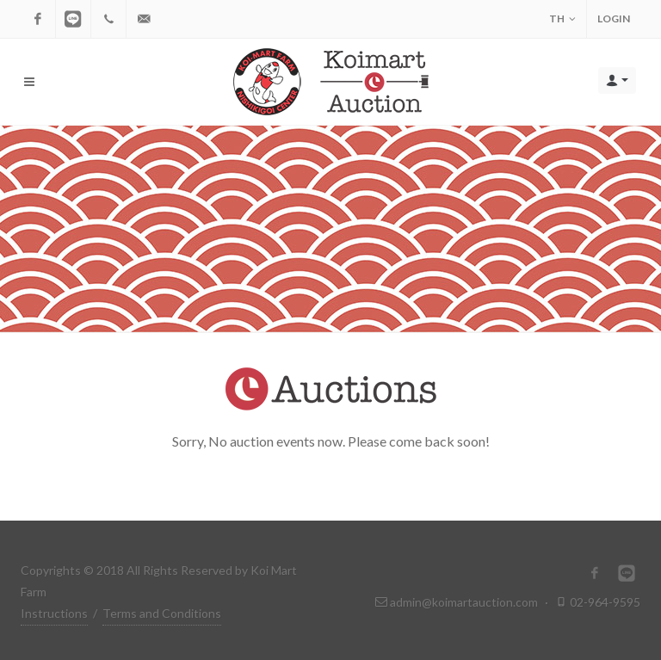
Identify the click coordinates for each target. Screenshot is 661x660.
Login (613, 18)
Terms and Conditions (161, 613)
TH (562, 19)
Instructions (54, 613)
